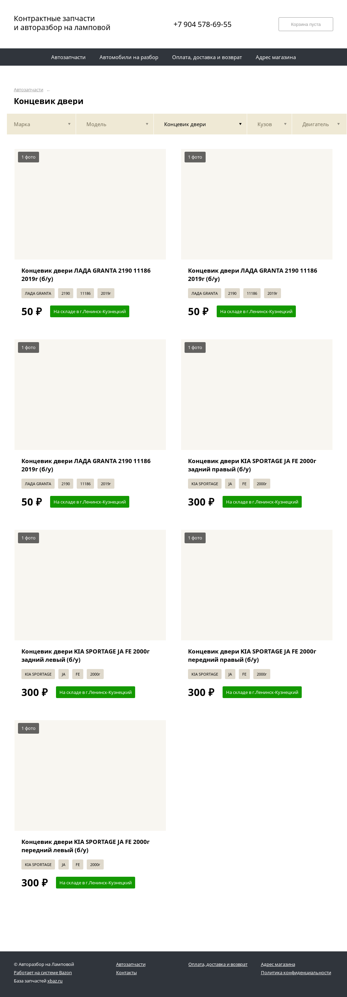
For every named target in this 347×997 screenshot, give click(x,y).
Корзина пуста (306, 24)
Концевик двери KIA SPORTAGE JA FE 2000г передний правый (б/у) (252, 655)
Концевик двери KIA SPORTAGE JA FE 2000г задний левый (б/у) (85, 655)
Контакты (126, 972)
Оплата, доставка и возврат (217, 964)
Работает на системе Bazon (43, 972)
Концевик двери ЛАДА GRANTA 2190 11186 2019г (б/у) (86, 274)
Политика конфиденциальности (296, 972)
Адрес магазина (278, 964)
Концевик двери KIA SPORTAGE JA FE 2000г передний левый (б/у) (85, 846)
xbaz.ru (55, 981)
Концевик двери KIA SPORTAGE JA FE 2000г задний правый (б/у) (252, 465)
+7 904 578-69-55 (203, 24)
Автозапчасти (28, 89)
